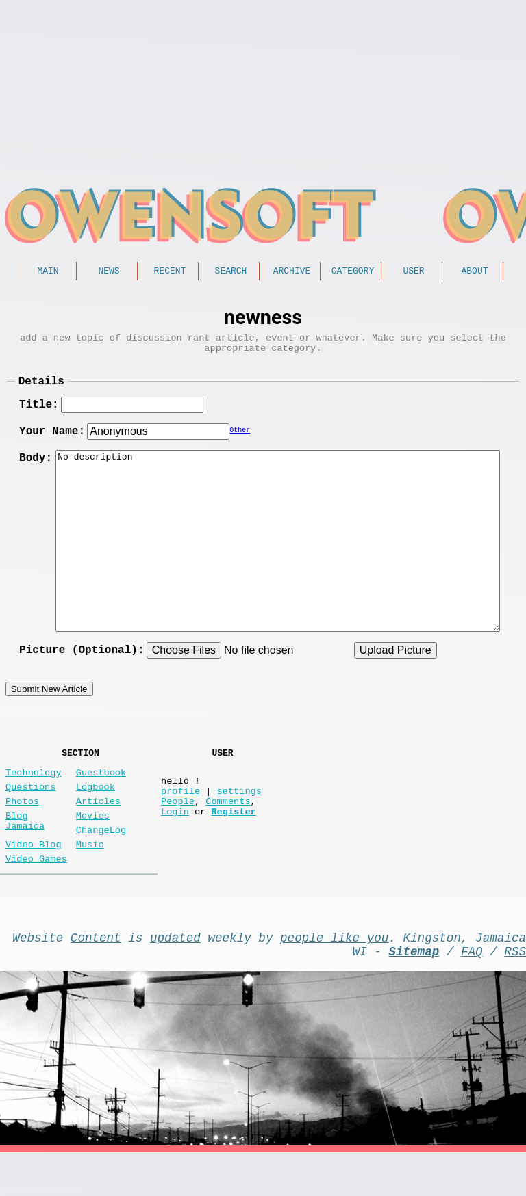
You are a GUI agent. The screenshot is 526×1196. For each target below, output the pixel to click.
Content (96, 975)
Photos (22, 825)
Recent (170, 272)
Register (233, 840)
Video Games (36, 893)
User (413, 272)
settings (239, 814)
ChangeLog (101, 859)
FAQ (472, 991)
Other (239, 442)
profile (180, 814)
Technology (33, 790)
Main (47, 272)
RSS (515, 991)
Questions (30, 807)
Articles (98, 825)
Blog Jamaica (25, 849)
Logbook (95, 807)
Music (90, 876)
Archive (292, 272)
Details (41, 390)
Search (231, 272)
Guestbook (101, 790)
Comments (227, 827)
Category (352, 272)
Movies (93, 842)
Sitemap (413, 991)
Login (175, 840)
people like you (334, 975)
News (108, 272)
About (474, 272)
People (178, 827)
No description (277, 551)
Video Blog (33, 876)
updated (175, 975)
